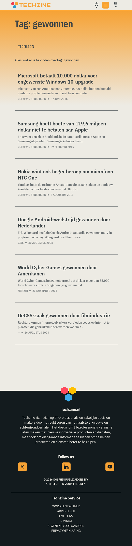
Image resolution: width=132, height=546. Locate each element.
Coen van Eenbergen (32, 99)
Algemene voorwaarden (66, 526)
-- (19, 332)
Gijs (21, 243)
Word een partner (66, 506)
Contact (66, 521)
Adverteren (66, 511)
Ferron (23, 291)
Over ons (66, 516)
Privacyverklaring (66, 531)
